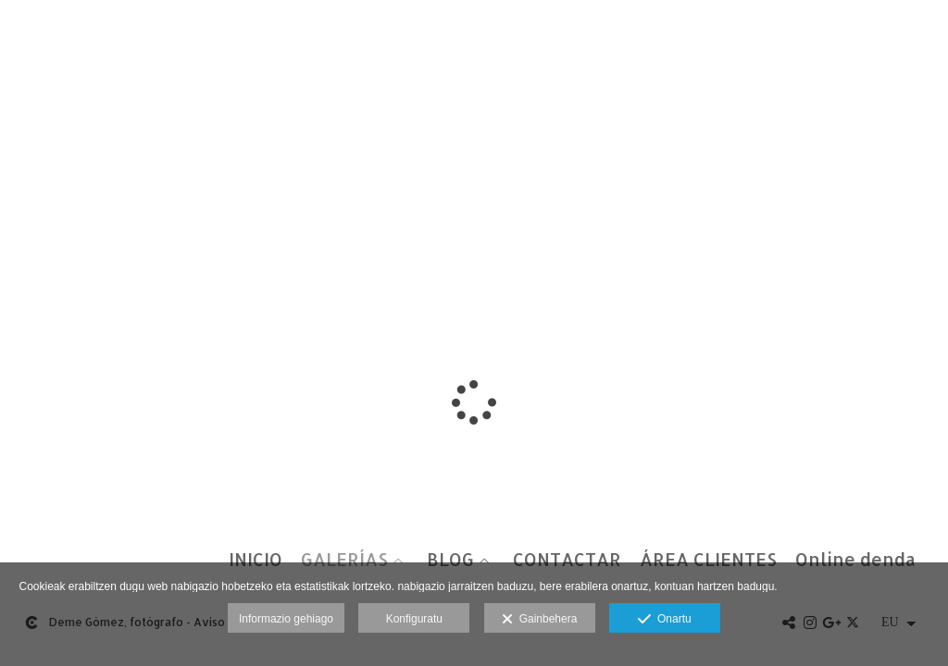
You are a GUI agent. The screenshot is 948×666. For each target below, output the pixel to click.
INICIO (255, 560)
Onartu (664, 619)
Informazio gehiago (286, 618)
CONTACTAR (567, 560)
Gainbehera (539, 619)
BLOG (450, 560)
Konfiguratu (414, 618)
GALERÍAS (344, 560)
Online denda (855, 560)
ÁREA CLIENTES (708, 560)
